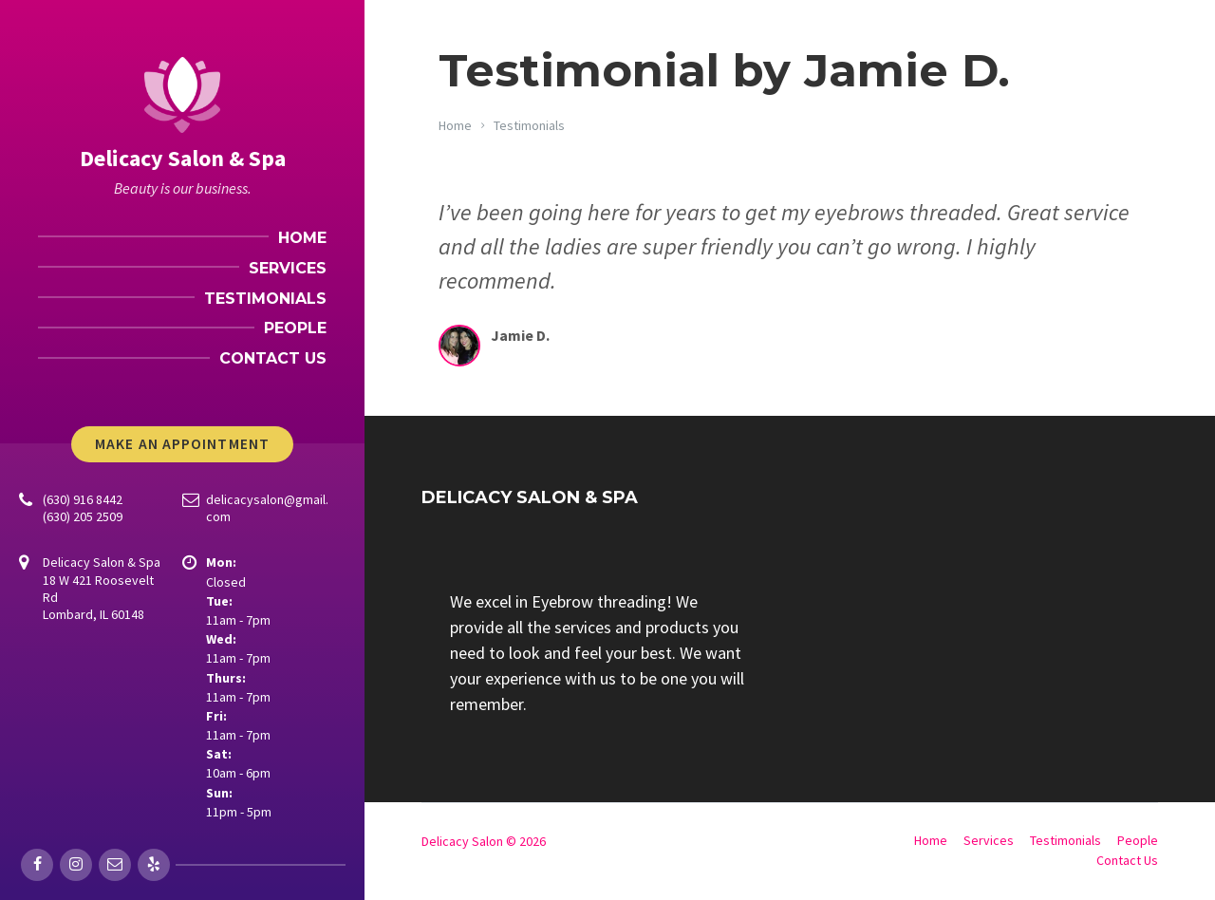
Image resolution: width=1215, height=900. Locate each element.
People (1137, 840)
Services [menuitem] (288, 268)
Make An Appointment (182, 444)
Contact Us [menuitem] (273, 358)
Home (455, 125)
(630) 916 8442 (82, 499)
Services (988, 840)
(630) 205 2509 (82, 516)
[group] (598, 653)
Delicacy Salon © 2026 (483, 841)
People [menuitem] (295, 328)
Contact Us (1127, 860)
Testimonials (529, 125)
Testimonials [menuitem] (265, 299)
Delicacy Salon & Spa (183, 158)
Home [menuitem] (302, 238)
